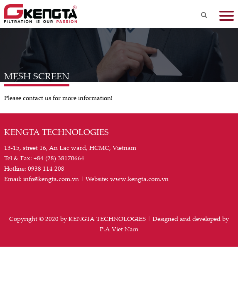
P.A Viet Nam (119, 229)
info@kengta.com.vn (51, 178)
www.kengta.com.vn (139, 178)
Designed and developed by (190, 218)
